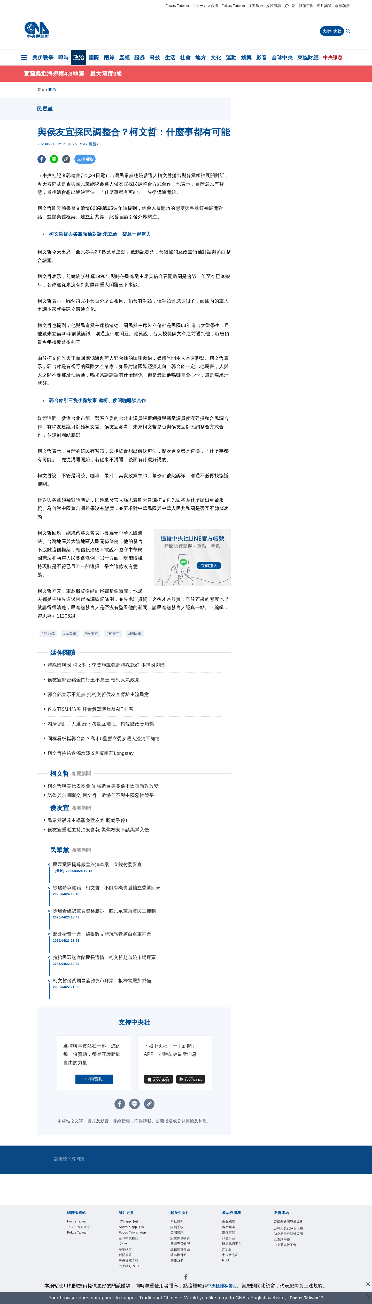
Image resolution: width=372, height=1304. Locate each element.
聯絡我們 (180, 1271)
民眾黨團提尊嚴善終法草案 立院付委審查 (97, 864)
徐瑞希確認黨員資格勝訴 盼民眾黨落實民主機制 (104, 911)
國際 (94, 57)
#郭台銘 (48, 633)
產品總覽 (231, 1222)
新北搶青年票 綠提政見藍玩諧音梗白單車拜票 (102, 934)
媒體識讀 (273, 5)
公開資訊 (180, 1236)
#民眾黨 (70, 633)
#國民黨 (135, 633)
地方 (200, 57)
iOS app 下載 (133, 1222)
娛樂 (246, 57)
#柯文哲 (113, 633)
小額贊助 (94, 1079)
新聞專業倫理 (185, 1250)
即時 (63, 57)
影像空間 (306, 5)
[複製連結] (68, 159)
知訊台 (229, 1257)
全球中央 (282, 57)
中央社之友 (234, 1264)
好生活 (290, 5)
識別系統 (180, 1229)
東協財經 (308, 57)
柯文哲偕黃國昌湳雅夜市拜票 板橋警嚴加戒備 (102, 980)
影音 (261, 57)
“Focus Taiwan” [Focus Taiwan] (304, 1297)
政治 (78, 57)
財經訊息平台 (236, 1250)
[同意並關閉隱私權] (367, 1285)
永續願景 (342, 5)
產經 (124, 57)
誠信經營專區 (185, 1257)
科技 (155, 57)
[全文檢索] (348, 31)
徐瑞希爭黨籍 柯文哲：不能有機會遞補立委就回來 (106, 887)
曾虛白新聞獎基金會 (288, 1226)
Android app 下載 (132, 1233)
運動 (231, 57)
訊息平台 (231, 1243)
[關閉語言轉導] (367, 1297)
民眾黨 (59, 849)
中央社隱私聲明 (222, 1285)
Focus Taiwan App (134, 1247)
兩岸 (109, 57)
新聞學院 (128, 1278)
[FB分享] (42, 159)
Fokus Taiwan (233, 5)
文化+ (125, 1264)
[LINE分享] (55, 159)
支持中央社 (332, 31)
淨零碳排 (255, 5)
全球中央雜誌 (133, 1257)
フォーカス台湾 (205, 5)
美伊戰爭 (42, 57)
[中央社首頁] (37, 30)
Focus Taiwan (177, 5)
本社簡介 (180, 1222)
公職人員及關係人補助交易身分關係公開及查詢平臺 (288, 1247)
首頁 (41, 89)
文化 (216, 57)
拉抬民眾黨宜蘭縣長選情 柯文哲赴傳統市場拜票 (104, 957)
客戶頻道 (324, 5)
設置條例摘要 (185, 1243)
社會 (185, 57)
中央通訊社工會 (288, 1267)
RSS (227, 1271)
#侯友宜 (91, 633)
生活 (170, 57)
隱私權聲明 (183, 1264)
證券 (139, 57)
